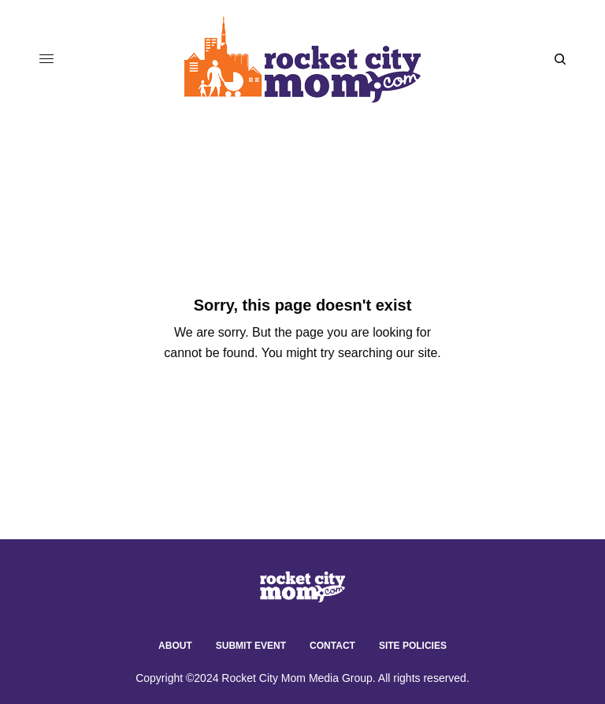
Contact (332, 645)
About (175, 645)
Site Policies (413, 645)
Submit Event (251, 645)
